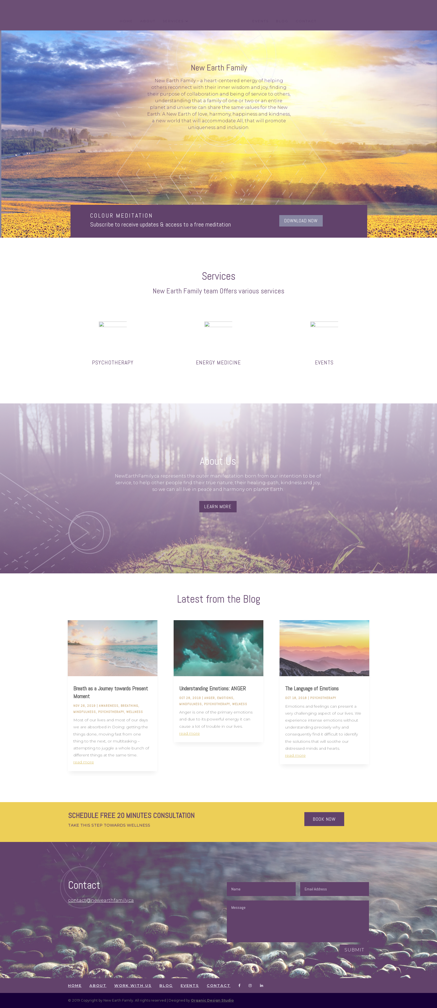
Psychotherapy (111, 712)
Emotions (225, 698)
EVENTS (260, 21)
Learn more (218, 506)
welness (239, 704)
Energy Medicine (218, 362)
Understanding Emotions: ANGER (212, 688)
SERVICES (173, 21)
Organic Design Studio (212, 1000)
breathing (129, 705)
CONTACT (306, 21)
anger (209, 698)
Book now (324, 819)
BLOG (282, 21)
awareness (108, 705)
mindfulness (84, 712)
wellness (134, 712)
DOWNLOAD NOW (301, 221)
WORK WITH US (133, 985)
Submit (354, 950)
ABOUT (148, 21)
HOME (126, 21)
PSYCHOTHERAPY (112, 362)
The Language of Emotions (312, 688)
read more (83, 761)
